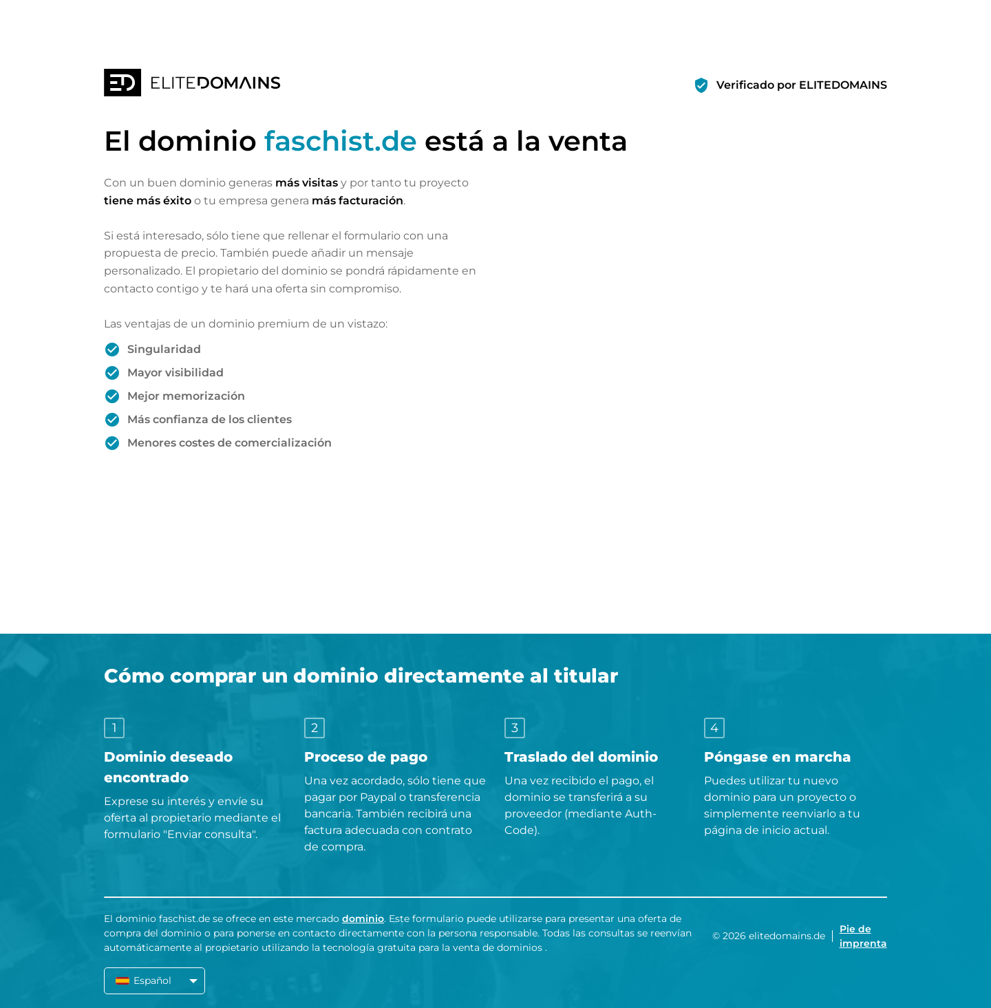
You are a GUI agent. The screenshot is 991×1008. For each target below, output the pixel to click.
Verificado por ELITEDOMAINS (801, 85)
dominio (363, 918)
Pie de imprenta (863, 936)
